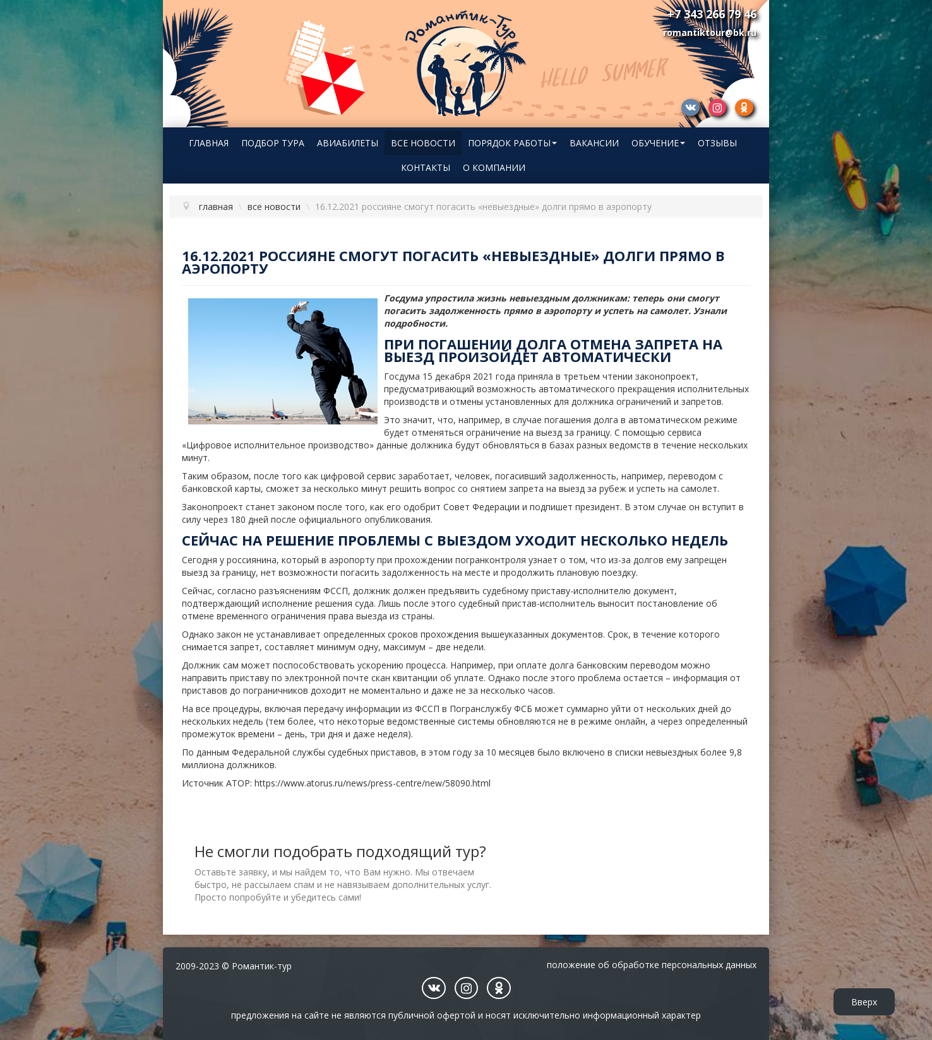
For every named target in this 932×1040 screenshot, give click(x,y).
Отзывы (717, 143)
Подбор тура (272, 143)
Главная (209, 143)
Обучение (658, 143)
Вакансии (594, 143)
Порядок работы (512, 143)
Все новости (423, 143)
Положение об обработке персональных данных (651, 965)
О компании (494, 167)
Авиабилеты (347, 143)
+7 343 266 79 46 (711, 13)
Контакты (425, 167)
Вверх (864, 1002)
